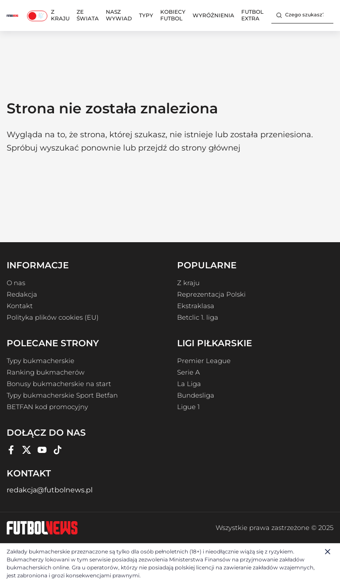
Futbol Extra (252, 15)
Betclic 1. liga (197, 317)
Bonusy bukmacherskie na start (59, 384)
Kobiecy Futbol (172, 15)
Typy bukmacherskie (40, 361)
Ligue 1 (188, 407)
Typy (146, 15)
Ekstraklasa (195, 306)
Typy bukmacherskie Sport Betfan (62, 395)
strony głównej (211, 148)
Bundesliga (195, 395)
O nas (16, 283)
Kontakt (20, 306)
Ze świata (88, 15)
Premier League (204, 361)
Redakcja (22, 294)
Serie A (188, 372)
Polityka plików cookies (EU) (53, 317)
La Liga (189, 384)
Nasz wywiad (119, 15)
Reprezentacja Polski (211, 294)
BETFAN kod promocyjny (47, 407)
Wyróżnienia (213, 15)
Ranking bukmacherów (46, 372)
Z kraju (60, 15)
